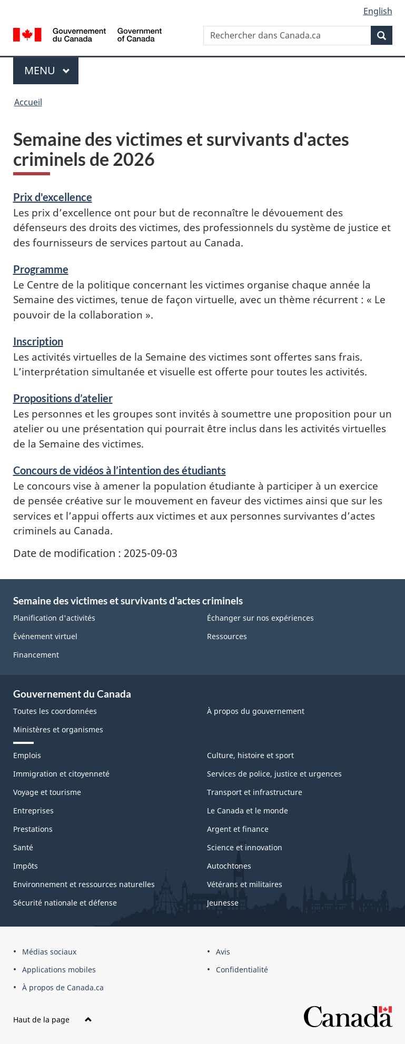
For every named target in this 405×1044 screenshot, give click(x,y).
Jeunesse (223, 903)
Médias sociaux (49, 952)
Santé (23, 847)
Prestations (33, 829)
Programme (40, 269)
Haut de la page (52, 1020)
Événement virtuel (45, 636)
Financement (36, 655)
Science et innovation (244, 847)
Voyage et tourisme (47, 792)
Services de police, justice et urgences (274, 774)
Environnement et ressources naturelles (84, 884)
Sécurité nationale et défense (65, 903)
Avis (223, 952)
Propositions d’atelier (63, 398)
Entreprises (33, 811)
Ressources (227, 636)
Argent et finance (238, 829)
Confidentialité (242, 970)
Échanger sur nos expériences (260, 618)
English (377, 11)
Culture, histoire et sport (250, 755)
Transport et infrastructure (254, 792)
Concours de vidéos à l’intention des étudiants (119, 470)
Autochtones (229, 866)
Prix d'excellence (52, 197)
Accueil (28, 102)
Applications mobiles (59, 970)
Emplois (27, 755)
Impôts (25, 866)
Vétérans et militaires (244, 884)
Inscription (38, 341)
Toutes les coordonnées (55, 711)
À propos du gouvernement (255, 711)
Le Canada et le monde (247, 811)
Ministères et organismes (58, 729)
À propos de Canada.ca (63, 987)
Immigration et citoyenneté (61, 774)
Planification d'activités (54, 618)
